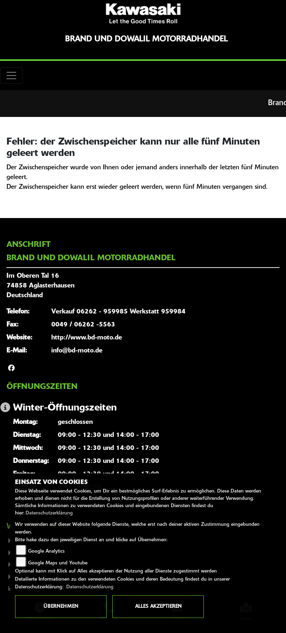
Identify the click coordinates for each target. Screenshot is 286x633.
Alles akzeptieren (158, 606)
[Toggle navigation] (11, 75)
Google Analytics (46, 551)
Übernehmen (61, 606)
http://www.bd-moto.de (86, 338)
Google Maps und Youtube (57, 563)
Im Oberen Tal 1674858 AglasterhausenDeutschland (40, 286)
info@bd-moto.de (77, 351)
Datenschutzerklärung (49, 513)
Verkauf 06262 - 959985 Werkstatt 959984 (118, 312)
